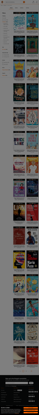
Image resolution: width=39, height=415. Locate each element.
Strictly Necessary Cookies (30, 410)
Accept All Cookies (31, 412)
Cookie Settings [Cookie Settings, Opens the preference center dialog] (30, 407)
